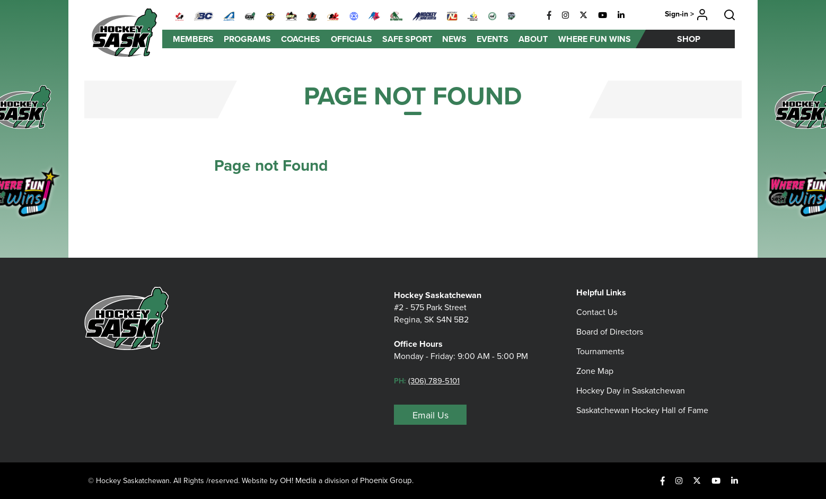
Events (492, 39)
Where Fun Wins (594, 39)
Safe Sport (407, 39)
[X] (583, 15)
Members (193, 39)
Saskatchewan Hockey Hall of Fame (642, 410)
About (533, 39)
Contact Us (596, 312)
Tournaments (600, 351)
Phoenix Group (386, 480)
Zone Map (594, 371)
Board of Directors (609, 332)
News (454, 39)
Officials (351, 39)
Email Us (430, 415)
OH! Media (298, 480)
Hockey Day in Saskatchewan (630, 390)
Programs (247, 39)
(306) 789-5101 (434, 381)
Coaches (300, 39)
